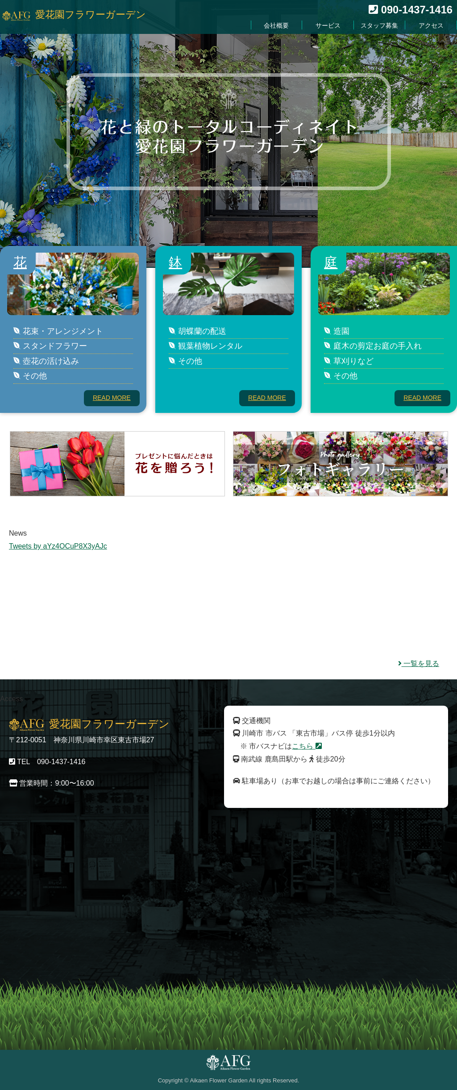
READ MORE (112, 397)
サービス (334, 25)
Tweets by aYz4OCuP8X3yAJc (58, 546)
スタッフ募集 (383, 25)
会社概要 (285, 25)
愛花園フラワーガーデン (90, 15)
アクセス (432, 25)
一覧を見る (418, 663)
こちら (306, 746)
